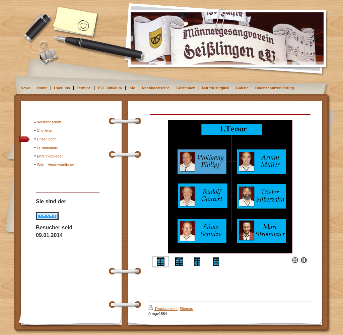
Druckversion (163, 309)
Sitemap (186, 309)
